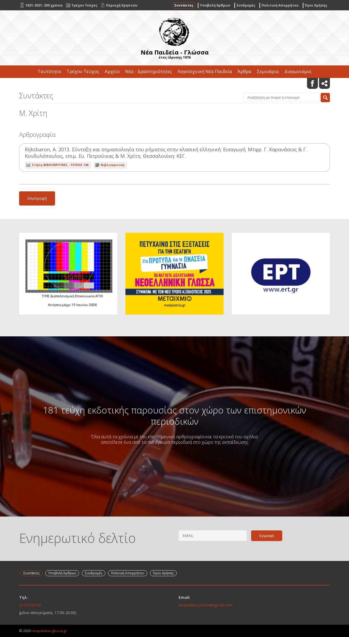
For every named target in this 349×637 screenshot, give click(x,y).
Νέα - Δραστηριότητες (148, 71)
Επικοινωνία (174, 84)
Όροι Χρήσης (316, 5)
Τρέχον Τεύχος (83, 71)
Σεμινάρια (268, 71)
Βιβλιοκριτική (112, 165)
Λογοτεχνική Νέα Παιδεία (204, 71)
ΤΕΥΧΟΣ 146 (60, 165)
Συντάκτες (183, 5)
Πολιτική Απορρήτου (280, 5)
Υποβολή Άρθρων (215, 5)
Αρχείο (112, 71)
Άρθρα (244, 71)
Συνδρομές (245, 5)
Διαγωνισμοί (298, 71)
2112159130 (30, 605)
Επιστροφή (37, 198)
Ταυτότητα (49, 71)
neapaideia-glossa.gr (49, 630)
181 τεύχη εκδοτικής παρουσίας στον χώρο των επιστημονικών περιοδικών (174, 415)
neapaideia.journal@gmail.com (206, 605)
